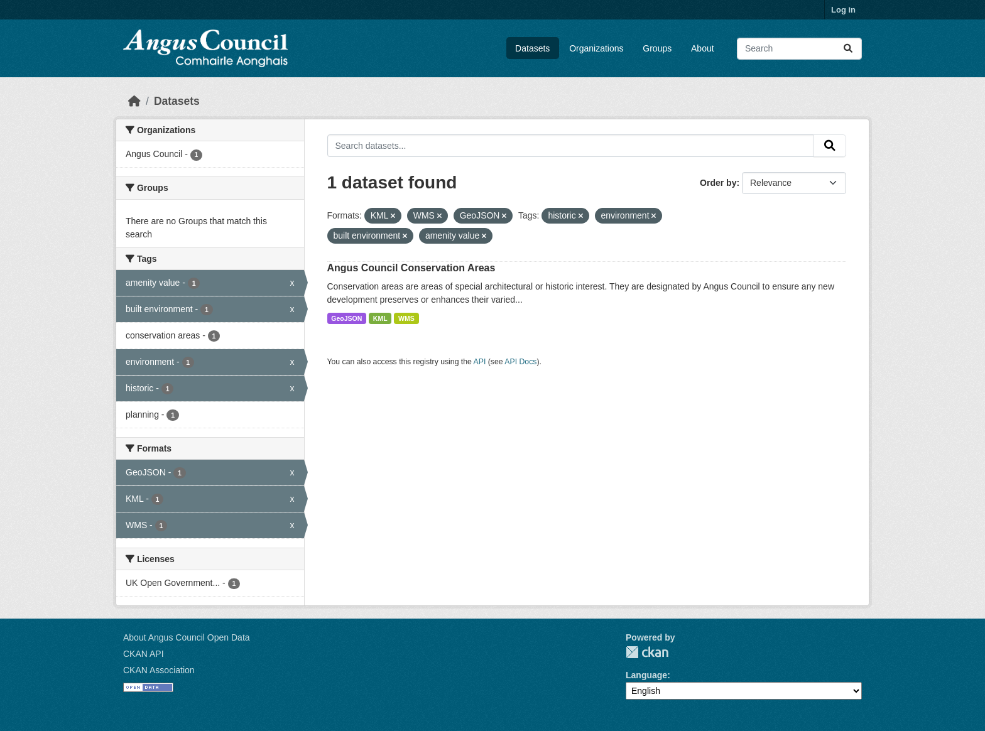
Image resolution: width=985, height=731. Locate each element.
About (702, 48)
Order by (718, 183)
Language (646, 675)
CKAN (647, 652)
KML (380, 318)
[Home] (134, 101)
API (480, 361)
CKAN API (143, 654)
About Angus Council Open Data (186, 637)
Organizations (596, 48)
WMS (406, 318)
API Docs (520, 361)
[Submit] (848, 49)
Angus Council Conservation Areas (411, 268)
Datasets (532, 48)
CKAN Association (159, 670)
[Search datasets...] (799, 49)
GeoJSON (346, 318)
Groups (657, 48)
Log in (843, 9)
